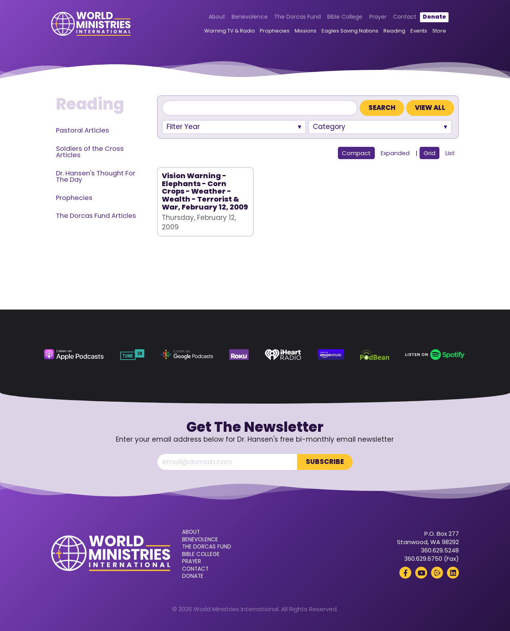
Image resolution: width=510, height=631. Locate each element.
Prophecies (275, 31)
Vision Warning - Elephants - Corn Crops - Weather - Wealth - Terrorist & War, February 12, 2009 (205, 191)
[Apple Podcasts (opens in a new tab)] (74, 354)
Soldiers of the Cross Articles (90, 152)
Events (418, 31)
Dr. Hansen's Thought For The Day (95, 177)
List (450, 153)
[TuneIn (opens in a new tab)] (132, 354)
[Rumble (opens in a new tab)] (437, 573)
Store (439, 31)
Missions (305, 31)
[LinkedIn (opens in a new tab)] (453, 573)
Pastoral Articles (82, 130)
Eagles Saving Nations (350, 31)
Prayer (378, 17)
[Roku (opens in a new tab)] (239, 354)
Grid (429, 153)
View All (430, 107)
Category (329, 126)
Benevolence (250, 17)
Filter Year (183, 126)
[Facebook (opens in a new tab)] (405, 573)
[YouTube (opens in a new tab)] (421, 573)
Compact (356, 153)
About (217, 17)
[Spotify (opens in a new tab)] (435, 354)
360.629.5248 (440, 550)
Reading (394, 31)
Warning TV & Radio (229, 31)
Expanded (395, 153)
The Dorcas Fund (297, 17)
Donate (434, 17)
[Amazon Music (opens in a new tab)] (331, 354)
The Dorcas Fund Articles (96, 215)
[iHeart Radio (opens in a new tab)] (283, 354)
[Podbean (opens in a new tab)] (374, 354)
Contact (404, 17)
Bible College (344, 17)
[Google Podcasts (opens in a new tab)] (187, 354)
